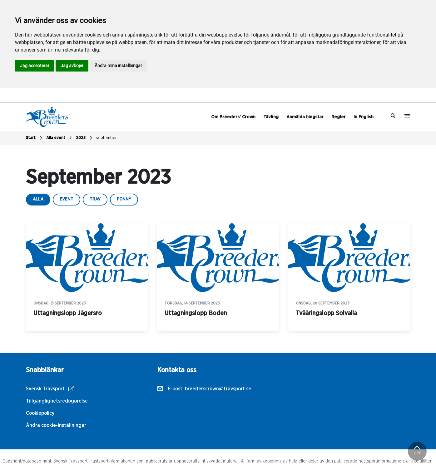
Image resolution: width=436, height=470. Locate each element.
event (66, 199)
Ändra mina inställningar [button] (118, 65)
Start (35, 138)
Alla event (59, 138)
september (106, 138)
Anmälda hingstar (305, 117)
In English (364, 117)
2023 (85, 138)
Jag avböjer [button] (72, 65)
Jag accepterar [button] (34, 65)
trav (95, 199)
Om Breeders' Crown (233, 117)
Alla (38, 199)
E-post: (204, 389)
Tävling (271, 117)
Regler (338, 117)
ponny (124, 199)
